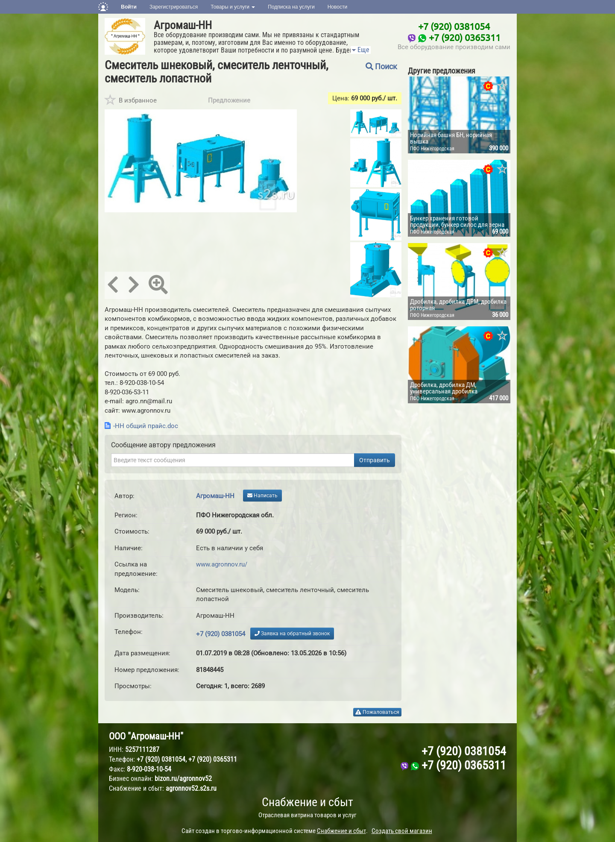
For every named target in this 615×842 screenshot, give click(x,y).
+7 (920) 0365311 (465, 37)
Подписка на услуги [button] (291, 7)
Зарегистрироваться (173, 7)
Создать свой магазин (402, 831)
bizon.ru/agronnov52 (183, 779)
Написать (262, 496)
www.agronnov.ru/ (221, 564)
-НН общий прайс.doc (145, 426)
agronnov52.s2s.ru (191, 788)
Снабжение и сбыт (307, 802)
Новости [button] (337, 7)
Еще (360, 50)
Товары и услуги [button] (233, 7)
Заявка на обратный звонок (292, 634)
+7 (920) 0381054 (454, 26)
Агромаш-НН (183, 25)
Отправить (374, 460)
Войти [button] (129, 7)
